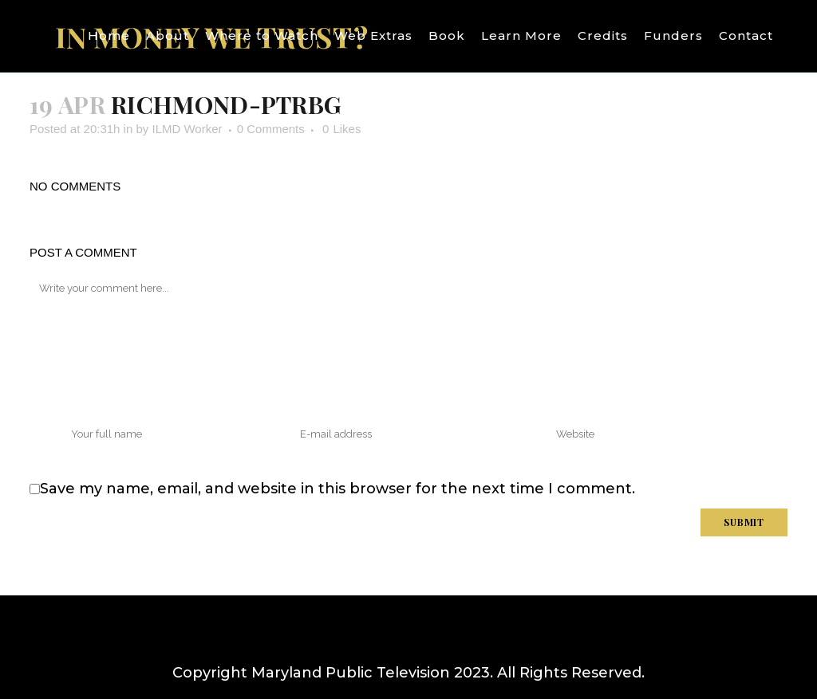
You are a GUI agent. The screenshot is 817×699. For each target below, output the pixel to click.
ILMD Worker (187, 128)
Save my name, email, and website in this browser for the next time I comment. (337, 488)
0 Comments (271, 128)
